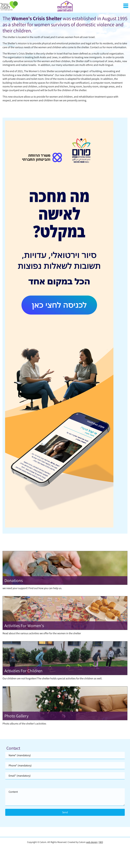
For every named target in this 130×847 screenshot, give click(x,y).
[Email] (65, 775)
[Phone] (65, 765)
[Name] (65, 755)
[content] (65, 797)
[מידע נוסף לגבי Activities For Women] (65, 615)
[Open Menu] (125, 5)
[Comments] (65, 797)
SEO (101, 842)
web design (92, 842)
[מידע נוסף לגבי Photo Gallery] (65, 705)
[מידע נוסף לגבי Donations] (65, 570)
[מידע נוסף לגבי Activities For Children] (65, 660)
